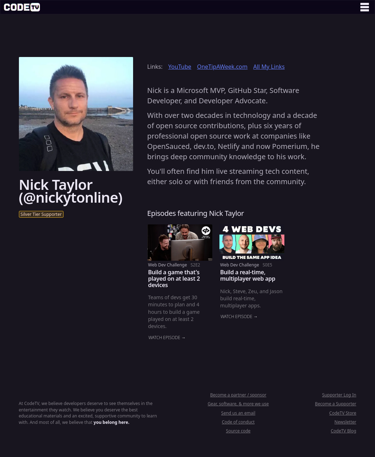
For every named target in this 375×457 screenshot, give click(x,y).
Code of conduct (238, 422)
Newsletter (345, 422)
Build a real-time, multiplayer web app (247, 275)
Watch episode (164, 338)
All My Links (269, 67)
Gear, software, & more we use (238, 404)
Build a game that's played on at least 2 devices (174, 278)
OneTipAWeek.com (222, 67)
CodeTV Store (342, 413)
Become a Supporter (335, 404)
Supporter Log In (339, 395)
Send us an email (238, 413)
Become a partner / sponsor (238, 395)
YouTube (179, 67)
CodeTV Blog (343, 431)
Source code (238, 431)
